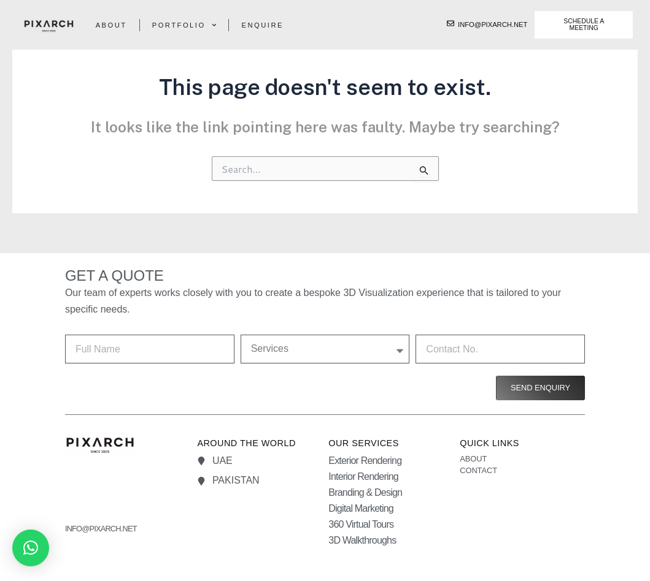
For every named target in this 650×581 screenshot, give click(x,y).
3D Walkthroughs (362, 540)
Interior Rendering (363, 476)
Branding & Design (365, 492)
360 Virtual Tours (360, 524)
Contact (478, 470)
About (111, 25)
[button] (30, 548)
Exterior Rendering (364, 460)
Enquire (262, 25)
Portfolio (184, 25)
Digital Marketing (360, 508)
